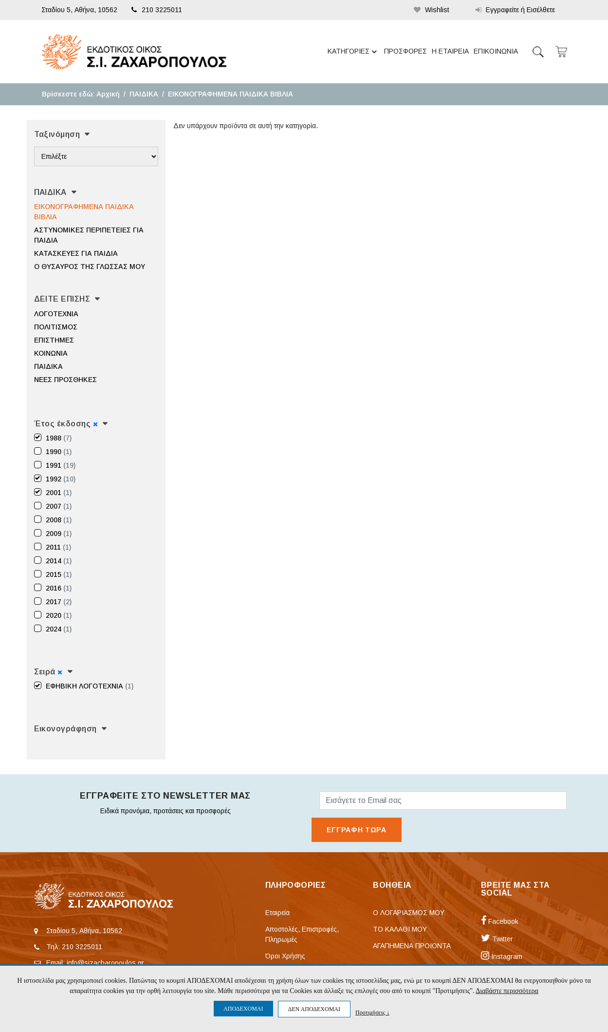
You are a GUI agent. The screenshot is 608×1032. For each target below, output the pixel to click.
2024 (59, 629)
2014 (59, 561)
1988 (59, 438)
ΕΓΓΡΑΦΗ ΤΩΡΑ (357, 830)
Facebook (499, 921)
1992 (60, 479)
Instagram (501, 956)
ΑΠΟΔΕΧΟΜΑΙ (243, 1008)
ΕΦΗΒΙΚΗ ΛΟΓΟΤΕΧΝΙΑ (89, 686)
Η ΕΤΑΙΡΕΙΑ (450, 51)
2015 (59, 574)
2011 (58, 547)
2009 (59, 533)
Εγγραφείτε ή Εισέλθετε (515, 10)
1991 (60, 465)
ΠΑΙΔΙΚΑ (143, 94)
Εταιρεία (277, 913)
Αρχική (108, 94)
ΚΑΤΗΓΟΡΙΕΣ (354, 51)
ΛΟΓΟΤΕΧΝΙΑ (56, 314)
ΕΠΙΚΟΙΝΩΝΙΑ (496, 51)
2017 (59, 602)
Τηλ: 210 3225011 (74, 947)
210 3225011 (156, 10)
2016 (59, 588)
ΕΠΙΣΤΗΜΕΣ (54, 340)
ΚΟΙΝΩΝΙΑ (51, 353)
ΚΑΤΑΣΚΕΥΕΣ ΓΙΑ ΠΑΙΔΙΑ (76, 253)
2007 (59, 506)
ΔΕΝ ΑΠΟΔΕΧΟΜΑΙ (314, 1009)
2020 (59, 615)
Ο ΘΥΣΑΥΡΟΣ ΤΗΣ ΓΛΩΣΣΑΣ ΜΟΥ (89, 266)
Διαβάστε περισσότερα (507, 990)
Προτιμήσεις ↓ (372, 1012)
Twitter (497, 939)
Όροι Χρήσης (285, 956)
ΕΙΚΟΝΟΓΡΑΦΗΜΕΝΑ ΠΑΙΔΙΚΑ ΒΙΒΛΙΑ (230, 94)
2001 (59, 493)
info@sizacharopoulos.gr (105, 963)
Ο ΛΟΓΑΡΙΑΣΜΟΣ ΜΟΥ (408, 913)
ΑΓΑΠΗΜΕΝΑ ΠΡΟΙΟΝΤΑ (412, 946)
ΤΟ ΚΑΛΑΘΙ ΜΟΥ (400, 929)
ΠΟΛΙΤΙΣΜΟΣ (55, 327)
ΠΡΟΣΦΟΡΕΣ (405, 51)
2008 (59, 520)
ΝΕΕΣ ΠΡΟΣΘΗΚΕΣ (65, 379)
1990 (59, 452)
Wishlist (431, 10)
